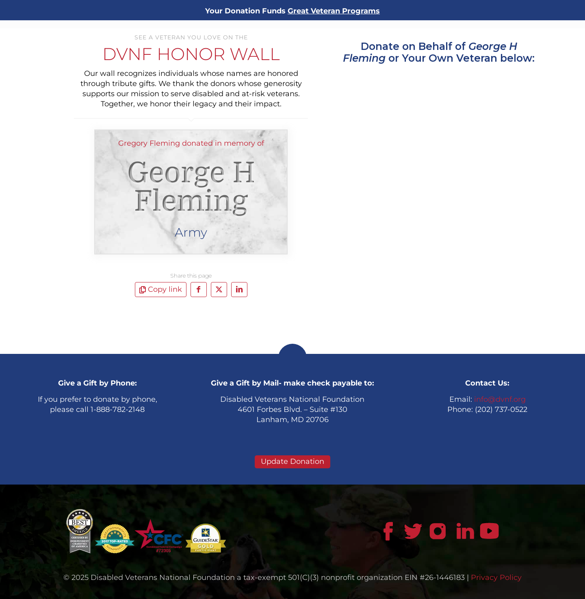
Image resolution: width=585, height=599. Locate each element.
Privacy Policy (496, 577)
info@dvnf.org (500, 399)
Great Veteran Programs (334, 10)
